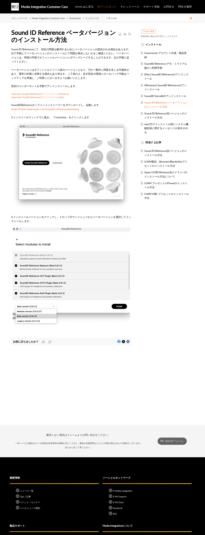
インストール (92, 18)
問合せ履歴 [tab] (185, 6)
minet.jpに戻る (84, 6)
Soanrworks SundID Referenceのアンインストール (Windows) (40, 93)
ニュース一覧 (26, 490)
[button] (191, 18)
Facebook (117, 508)
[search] (149, 18)
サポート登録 (151, 6)
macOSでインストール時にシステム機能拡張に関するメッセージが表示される (165, 128)
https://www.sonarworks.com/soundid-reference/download (45, 109)
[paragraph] (71, 192)
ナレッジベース (19, 18)
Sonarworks (75, 18)
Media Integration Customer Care (48, 18)
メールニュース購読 (30, 508)
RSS (115, 513)
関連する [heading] (154, 142)
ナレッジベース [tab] (129, 6)
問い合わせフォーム (172, 441)
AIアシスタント (107, 6)
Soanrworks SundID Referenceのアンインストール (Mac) (37, 97)
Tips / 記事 (25, 496)
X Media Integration (122, 490)
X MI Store (118, 502)
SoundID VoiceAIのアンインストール (166, 96)
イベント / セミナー (30, 502)
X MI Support (119, 496)
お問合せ (169, 6)
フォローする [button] (149, 31)
